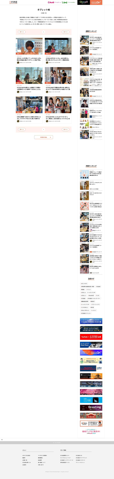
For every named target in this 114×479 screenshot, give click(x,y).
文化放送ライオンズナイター (94, 298)
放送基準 (40, 460)
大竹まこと (83, 295)
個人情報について (41, 462)
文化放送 (83, 298)
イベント (89, 289)
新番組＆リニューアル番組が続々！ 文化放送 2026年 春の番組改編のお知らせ (96, 173)
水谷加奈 (98, 286)
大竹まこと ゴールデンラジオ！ (88, 292)
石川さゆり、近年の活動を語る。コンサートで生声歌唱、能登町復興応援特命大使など (96, 39)
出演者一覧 (24, 460)
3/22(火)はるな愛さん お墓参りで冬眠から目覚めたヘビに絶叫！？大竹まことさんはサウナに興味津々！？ (29, 89)
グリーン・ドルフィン (80, 462)
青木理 (92, 307)
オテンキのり (84, 283)
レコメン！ (94, 310)
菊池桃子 (93, 301)
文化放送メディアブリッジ (81, 457)
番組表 (23, 457)
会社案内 (24, 464)
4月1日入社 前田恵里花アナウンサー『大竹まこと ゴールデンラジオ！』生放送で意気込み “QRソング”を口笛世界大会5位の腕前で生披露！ (96, 207)
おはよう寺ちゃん (85, 310)
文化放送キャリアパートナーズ (66, 460)
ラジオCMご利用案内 (42, 455)
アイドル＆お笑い (68, 2)
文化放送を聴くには (26, 462)
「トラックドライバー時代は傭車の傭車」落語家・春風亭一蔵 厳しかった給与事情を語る (96, 60)
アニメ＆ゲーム (54, 2)
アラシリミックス (95, 304)
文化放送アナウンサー (86, 313)
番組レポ (19, 53)
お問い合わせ (41, 464)
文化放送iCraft (79, 455)
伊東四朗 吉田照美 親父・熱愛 (87, 286)
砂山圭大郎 (91, 295)
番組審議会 (40, 457)
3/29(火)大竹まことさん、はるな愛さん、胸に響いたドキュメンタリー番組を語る (57, 59)
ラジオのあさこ (84, 307)
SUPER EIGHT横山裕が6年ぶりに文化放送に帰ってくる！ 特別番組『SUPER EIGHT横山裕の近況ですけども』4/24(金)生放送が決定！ (96, 103)
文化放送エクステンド (80, 460)
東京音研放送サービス (64, 462)
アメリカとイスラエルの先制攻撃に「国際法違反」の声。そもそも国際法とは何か (96, 226)
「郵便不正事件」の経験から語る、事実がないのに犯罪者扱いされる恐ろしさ (96, 70)
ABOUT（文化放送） (26, 455)
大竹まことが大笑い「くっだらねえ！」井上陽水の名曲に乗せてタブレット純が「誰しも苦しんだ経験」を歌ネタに (29, 60)
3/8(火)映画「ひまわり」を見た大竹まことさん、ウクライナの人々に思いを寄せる (29, 117)
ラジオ (97, 295)
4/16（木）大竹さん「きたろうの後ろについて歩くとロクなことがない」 (96, 133)
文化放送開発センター (64, 455)
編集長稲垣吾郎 (84, 301)
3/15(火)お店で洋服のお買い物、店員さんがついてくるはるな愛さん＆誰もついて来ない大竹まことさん (58, 89)
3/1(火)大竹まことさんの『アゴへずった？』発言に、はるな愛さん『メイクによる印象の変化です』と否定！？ (58, 118)
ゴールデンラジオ (85, 304)
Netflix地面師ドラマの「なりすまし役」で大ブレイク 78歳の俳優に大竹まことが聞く (96, 236)
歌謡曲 (82, 289)
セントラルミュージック (65, 457)
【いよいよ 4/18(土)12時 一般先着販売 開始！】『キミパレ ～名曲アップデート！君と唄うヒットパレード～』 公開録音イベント (96, 82)
